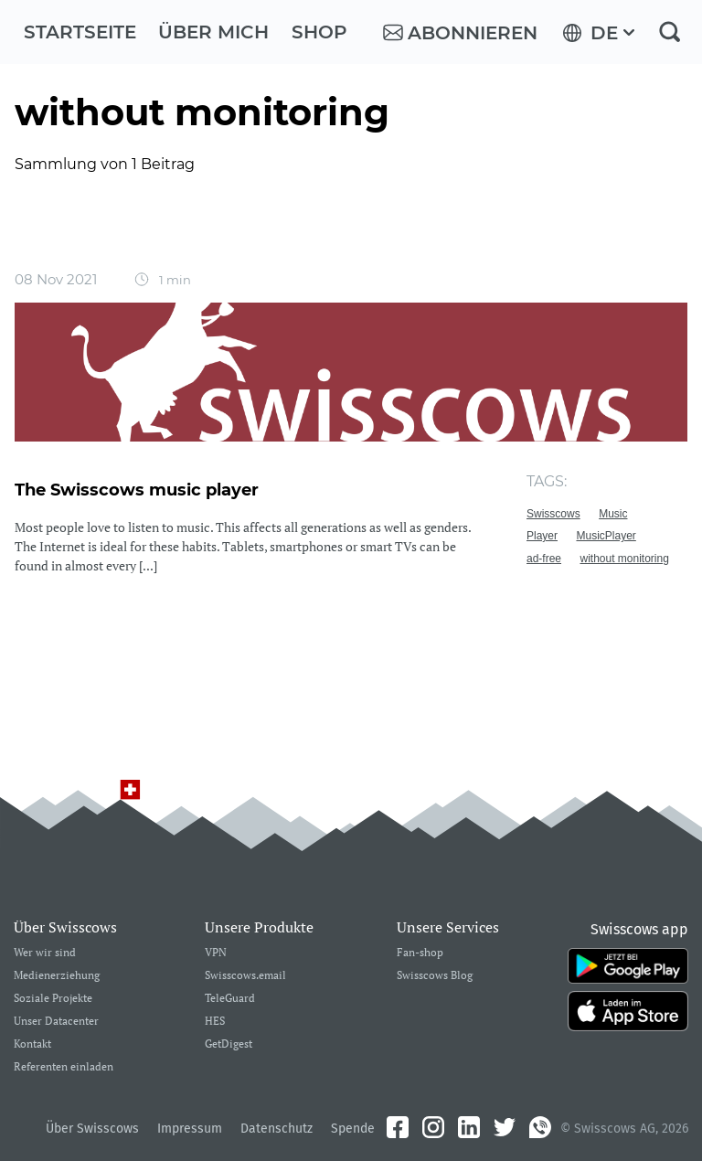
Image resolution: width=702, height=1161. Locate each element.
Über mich (213, 32)
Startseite (80, 32)
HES (215, 1021)
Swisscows (553, 513)
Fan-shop (420, 953)
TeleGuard (230, 999)
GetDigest (228, 1044)
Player (542, 535)
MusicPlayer (605, 535)
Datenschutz (276, 1128)
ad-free (543, 558)
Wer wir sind (45, 953)
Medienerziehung (57, 976)
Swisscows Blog (435, 976)
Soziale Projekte (53, 999)
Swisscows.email (245, 976)
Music (613, 513)
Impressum (189, 1128)
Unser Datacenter (56, 1021)
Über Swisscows (92, 1128)
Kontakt (32, 1044)
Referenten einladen (63, 1067)
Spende (353, 1128)
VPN (216, 953)
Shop (319, 32)
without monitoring (624, 558)
